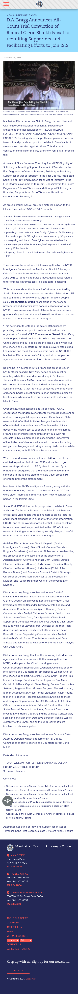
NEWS (10, 15)
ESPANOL (11, 940)
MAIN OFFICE (16, 855)
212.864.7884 (14, 885)
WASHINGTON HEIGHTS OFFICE (25, 892)
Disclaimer (30, 979)
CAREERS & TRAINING (18, 948)
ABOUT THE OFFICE (17, 918)
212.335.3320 (14, 904)
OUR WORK (13, 922)
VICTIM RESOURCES (17, 936)
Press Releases (26, 15)
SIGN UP (18, 970)
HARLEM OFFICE (17, 873)
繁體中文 (24, 940)
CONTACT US (14, 944)
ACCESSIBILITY (14, 927)
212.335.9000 (14, 867)
